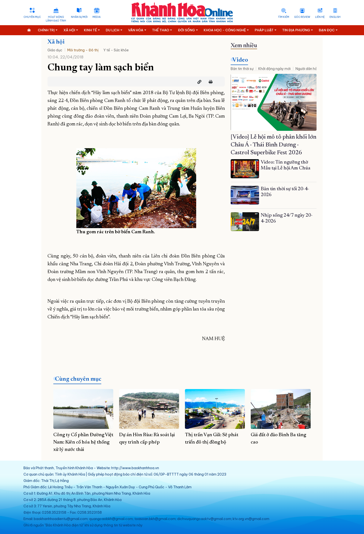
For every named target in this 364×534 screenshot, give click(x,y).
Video (240, 60)
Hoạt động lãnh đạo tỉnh (56, 18)
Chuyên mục (32, 17)
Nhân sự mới (79, 17)
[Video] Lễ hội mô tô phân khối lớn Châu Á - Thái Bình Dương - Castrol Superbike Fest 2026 (273, 145)
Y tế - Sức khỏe (116, 50)
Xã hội (56, 42)
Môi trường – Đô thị (83, 50)
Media (96, 17)
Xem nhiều (244, 46)
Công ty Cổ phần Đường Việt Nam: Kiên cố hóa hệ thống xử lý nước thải (83, 442)
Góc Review (302, 17)
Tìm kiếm (283, 17)
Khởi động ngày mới (274, 69)
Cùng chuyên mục (78, 379)
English (335, 17)
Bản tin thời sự (242, 69)
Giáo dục (54, 50)
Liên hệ (320, 17)
